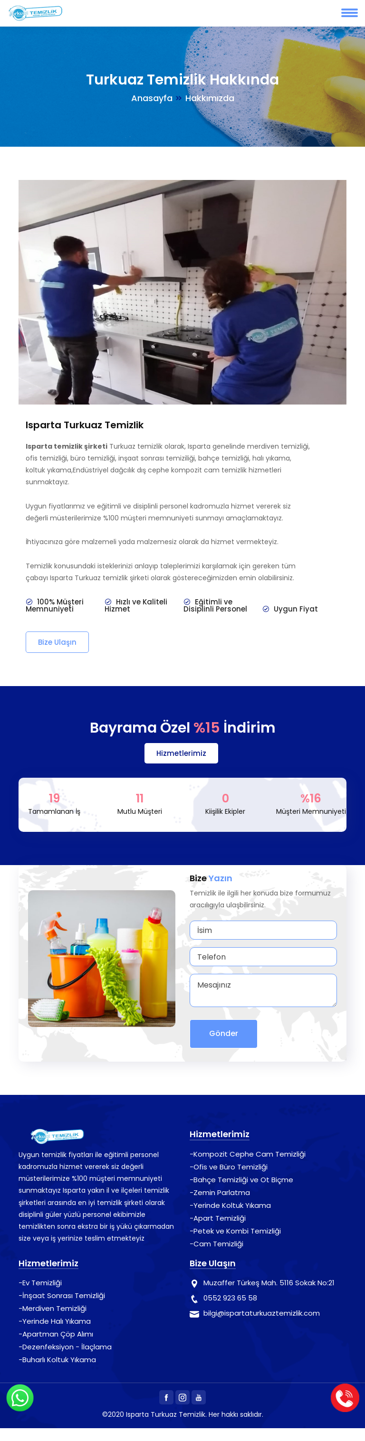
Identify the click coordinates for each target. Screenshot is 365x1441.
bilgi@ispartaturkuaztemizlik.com (261, 1313)
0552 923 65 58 (230, 1298)
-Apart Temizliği (218, 1218)
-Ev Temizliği (40, 1283)
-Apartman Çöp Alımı (56, 1334)
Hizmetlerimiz (181, 753)
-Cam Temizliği (216, 1244)
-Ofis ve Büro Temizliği (229, 1167)
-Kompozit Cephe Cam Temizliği (248, 1154)
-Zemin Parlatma (220, 1192)
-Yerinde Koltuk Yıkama (230, 1205)
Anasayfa (152, 98)
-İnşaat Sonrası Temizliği (62, 1295)
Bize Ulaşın (57, 642)
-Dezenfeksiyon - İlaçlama (65, 1347)
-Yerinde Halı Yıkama (55, 1321)
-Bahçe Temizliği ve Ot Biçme (241, 1180)
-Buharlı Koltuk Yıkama (57, 1360)
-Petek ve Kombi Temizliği (235, 1231)
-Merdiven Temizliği (52, 1308)
